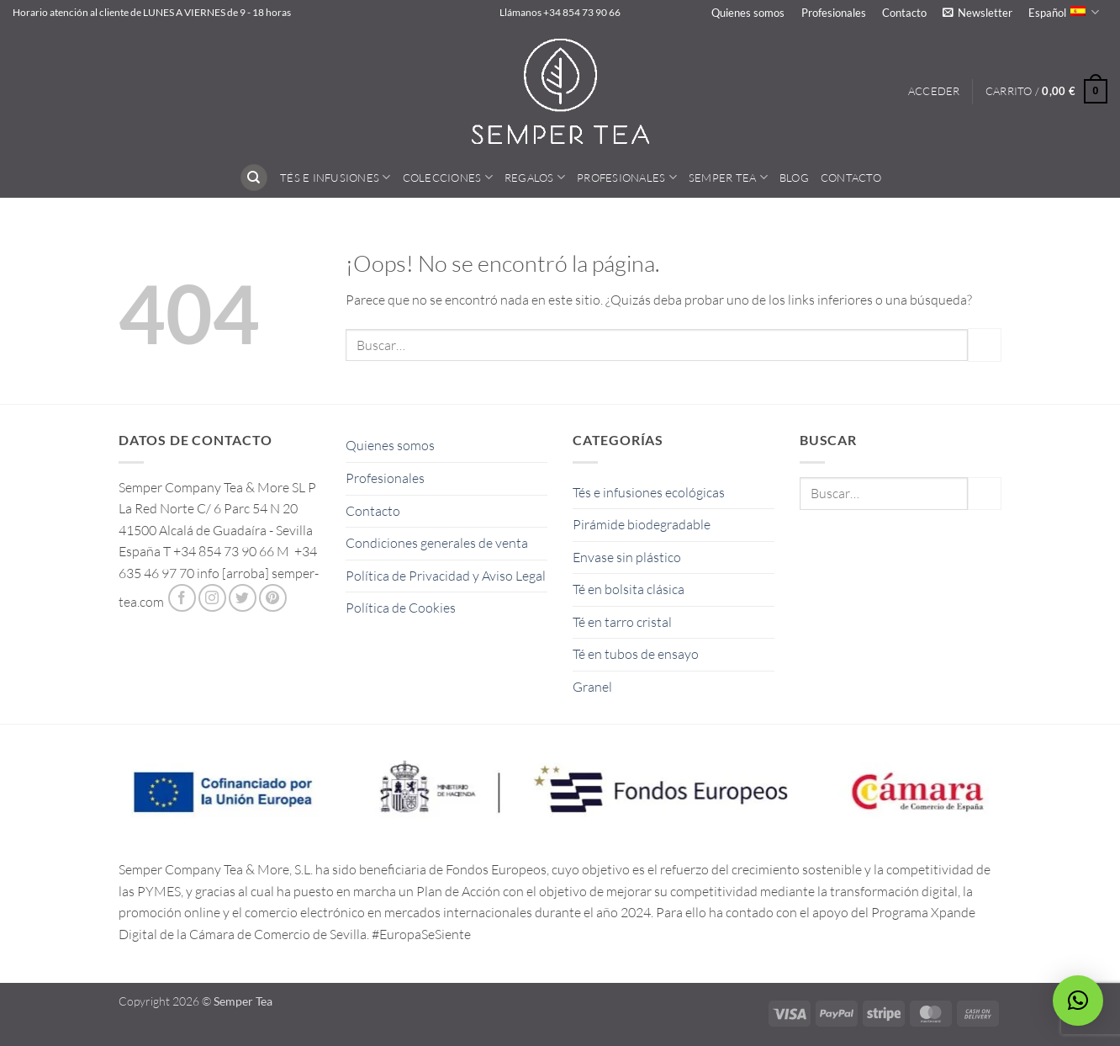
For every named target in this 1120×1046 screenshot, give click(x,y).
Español (1063, 12)
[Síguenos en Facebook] (182, 598)
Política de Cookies (401, 607)
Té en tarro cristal (622, 621)
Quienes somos (748, 12)
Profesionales (833, 12)
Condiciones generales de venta (437, 542)
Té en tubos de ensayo (636, 653)
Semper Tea (728, 177)
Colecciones (448, 177)
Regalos (535, 177)
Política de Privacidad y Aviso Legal (446, 575)
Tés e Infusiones (335, 177)
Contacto (904, 12)
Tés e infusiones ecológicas (649, 492)
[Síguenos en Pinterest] (273, 598)
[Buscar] (253, 178)
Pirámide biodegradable (642, 524)
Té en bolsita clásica (628, 589)
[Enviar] (984, 344)
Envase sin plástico (627, 557)
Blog (794, 177)
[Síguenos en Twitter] (242, 598)
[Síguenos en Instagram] (212, 598)
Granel (592, 686)
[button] (977, 13)
